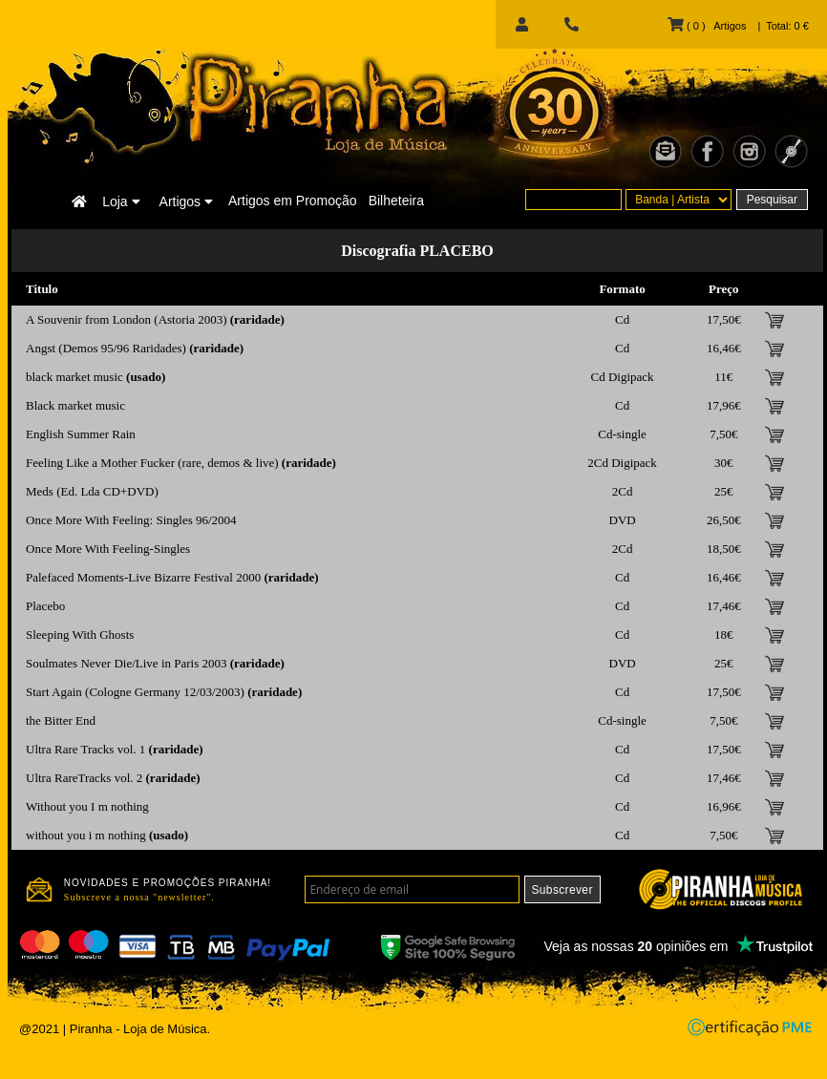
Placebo (45, 606)
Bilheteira (396, 200)
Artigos (186, 201)
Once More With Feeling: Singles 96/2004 (131, 520)
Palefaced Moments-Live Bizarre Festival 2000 (143, 577)
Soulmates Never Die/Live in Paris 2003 (126, 663)
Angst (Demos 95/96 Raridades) (106, 348)
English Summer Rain (81, 434)
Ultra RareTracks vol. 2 (84, 778)
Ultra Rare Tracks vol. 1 (85, 749)
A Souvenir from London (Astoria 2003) (126, 319)
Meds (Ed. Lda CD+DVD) (92, 491)
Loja (120, 201)
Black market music (75, 405)
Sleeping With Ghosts (80, 634)
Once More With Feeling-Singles (108, 548)
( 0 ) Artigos (707, 25)
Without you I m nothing (87, 806)
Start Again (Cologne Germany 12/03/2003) (135, 692)
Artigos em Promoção (292, 200)
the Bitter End (60, 720)
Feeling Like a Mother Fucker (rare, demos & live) (152, 462)
